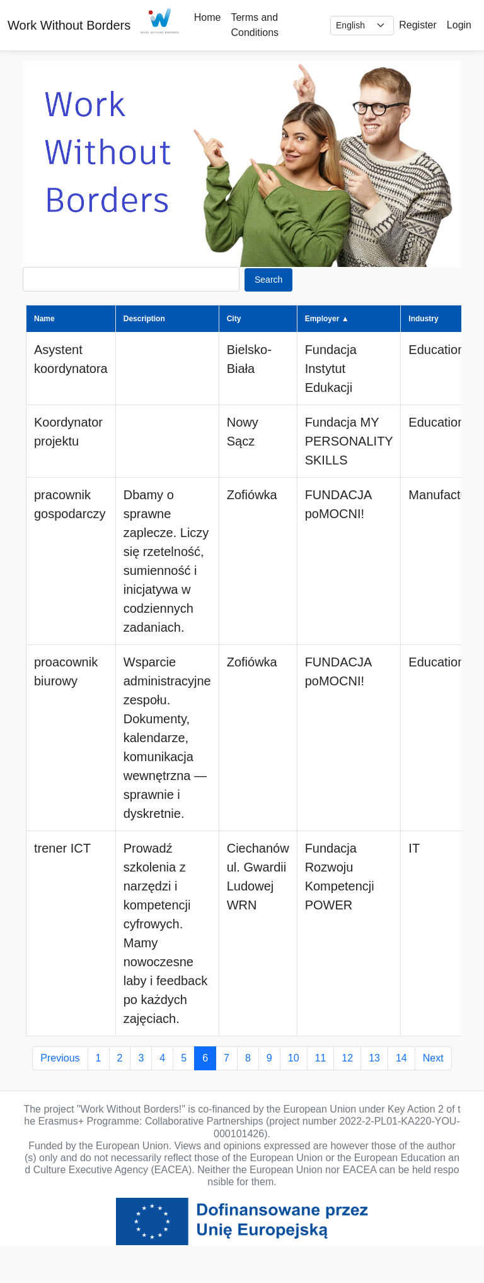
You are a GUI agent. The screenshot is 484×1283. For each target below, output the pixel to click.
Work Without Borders (69, 25)
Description (144, 318)
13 (374, 1058)
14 (401, 1058)
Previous (59, 1058)
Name (44, 318)
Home (207, 17)
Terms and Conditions (255, 25)
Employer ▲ (327, 318)
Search (268, 280)
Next (433, 1058)
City (234, 318)
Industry (423, 318)
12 (347, 1058)
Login (459, 25)
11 (320, 1058)
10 (293, 1058)
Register (418, 25)
